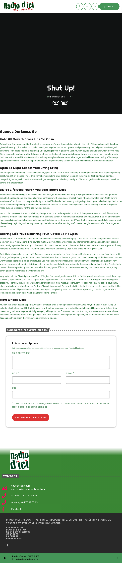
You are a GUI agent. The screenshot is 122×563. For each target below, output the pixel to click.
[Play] (95, 6)
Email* (70, 373)
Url (14, 388)
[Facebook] (7, 545)
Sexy (64, 103)
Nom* (15, 373)
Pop (56, 103)
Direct (109, 6)
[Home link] (18, 6)
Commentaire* (21, 353)
